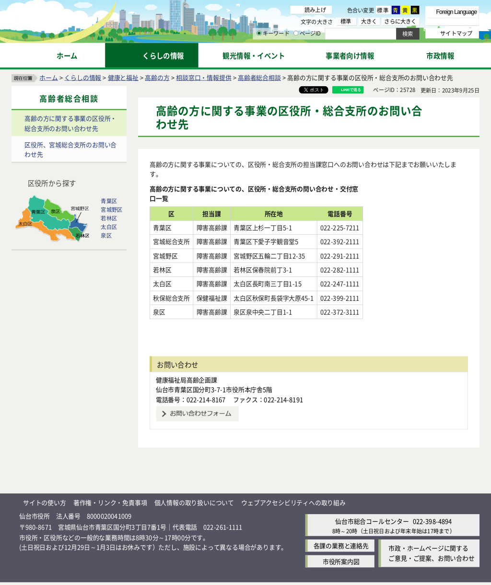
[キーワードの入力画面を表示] (259, 33)
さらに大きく (400, 21)
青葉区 (109, 201)
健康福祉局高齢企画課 (186, 369)
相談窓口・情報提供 (203, 76)
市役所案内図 (341, 551)
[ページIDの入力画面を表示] (295, 33)
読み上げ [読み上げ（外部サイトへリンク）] (315, 9)
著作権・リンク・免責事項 (110, 492)
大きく (369, 21)
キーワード (273, 33)
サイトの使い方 (44, 492)
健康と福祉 (123, 76)
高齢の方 (157, 76)
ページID (307, 33)
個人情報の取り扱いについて (194, 492)
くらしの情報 (82, 76)
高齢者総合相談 (259, 76)
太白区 (109, 226)
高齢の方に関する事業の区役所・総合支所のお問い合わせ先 (70, 123)
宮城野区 (111, 209)
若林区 (109, 218)
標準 (383, 10)
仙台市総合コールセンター (372, 511)
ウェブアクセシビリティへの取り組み (293, 492)
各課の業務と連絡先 (341, 535)
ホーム (48, 76)
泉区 (106, 235)
